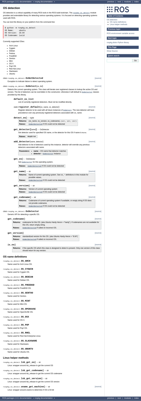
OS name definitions (118, 22)
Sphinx (133, 399)
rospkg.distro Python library (118, 42)
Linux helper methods (118, 24)
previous (110, 2)
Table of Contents (115, 16)
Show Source (112, 51)
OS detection (112, 20)
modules (127, 2)
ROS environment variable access (120, 33)
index (136, 2)
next (119, 2)
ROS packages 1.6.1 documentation (17, 2)
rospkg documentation (44, 2)
